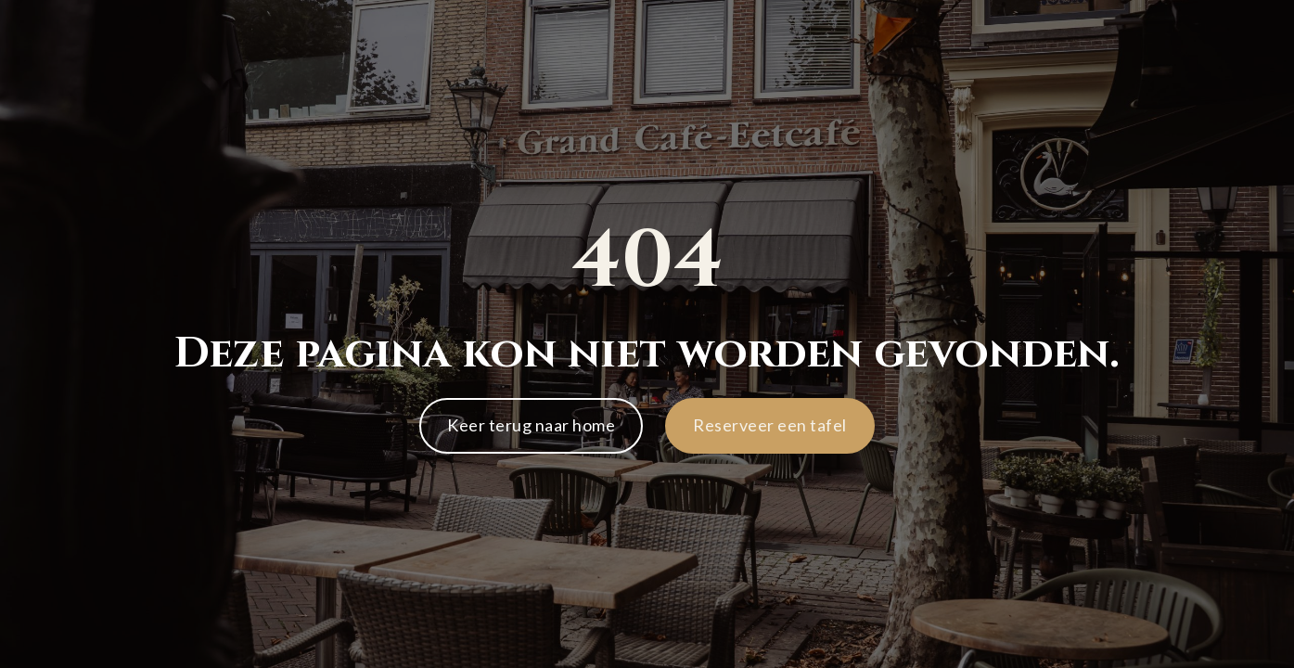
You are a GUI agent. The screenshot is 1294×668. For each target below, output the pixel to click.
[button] (770, 426)
